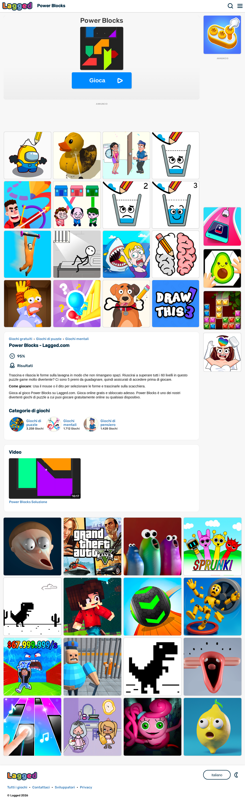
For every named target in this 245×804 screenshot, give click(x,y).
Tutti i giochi (17, 787)
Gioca (97, 80)
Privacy (86, 787)
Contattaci (41, 787)
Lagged (17, 6)
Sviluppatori (65, 787)
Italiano (217, 775)
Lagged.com (22, 776)
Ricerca (230, 6)
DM (236, 775)
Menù (240, 6)
